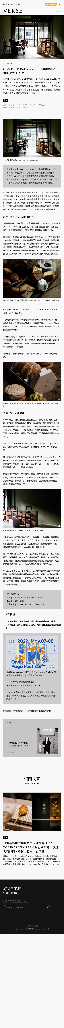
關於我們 (28, 920)
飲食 (5, 100)
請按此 (31, 682)
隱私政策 (35, 920)
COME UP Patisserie (28, 169)
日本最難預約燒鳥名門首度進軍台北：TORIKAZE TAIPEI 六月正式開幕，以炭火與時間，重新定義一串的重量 (30, 841)
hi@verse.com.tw (20, 923)
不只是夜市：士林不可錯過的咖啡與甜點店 (32, 711)
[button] (28, 864)
